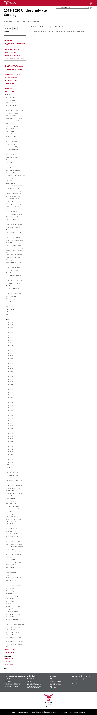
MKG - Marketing (11, 531)
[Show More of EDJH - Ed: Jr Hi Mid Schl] (5, 237)
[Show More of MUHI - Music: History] (5, 536)
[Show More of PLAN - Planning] (5, 575)
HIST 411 (10, 337)
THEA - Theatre (10, 629)
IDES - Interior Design (12, 472)
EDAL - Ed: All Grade (12, 222)
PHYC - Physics (10, 570)
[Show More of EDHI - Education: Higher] (5, 235)
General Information (12, 37)
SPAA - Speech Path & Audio (14, 603)
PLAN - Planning (10, 575)
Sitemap (70, 712)
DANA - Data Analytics (12, 206)
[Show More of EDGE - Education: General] (5, 232)
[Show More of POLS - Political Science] (5, 580)
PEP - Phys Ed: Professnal (13, 562)
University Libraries (32, 683)
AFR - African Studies (12, 113)
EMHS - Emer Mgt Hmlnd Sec (14, 254)
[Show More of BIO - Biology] (5, 154)
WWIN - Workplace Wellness (14, 644)
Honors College (10, 84)
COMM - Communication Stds (14, 193)
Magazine (52, 686)
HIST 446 (10, 387)
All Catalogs (9, 665)
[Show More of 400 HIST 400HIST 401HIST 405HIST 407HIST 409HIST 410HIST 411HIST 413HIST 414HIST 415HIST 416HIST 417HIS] (6, 319)
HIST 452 (10, 397)
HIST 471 (10, 426)
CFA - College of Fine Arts (13, 178)
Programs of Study (11, 34)
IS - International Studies (13, 490)
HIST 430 (10, 374)
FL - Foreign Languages (12, 288)
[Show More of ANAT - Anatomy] (5, 123)
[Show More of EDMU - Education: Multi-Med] (5, 240)
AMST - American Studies (13, 121)
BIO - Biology (10, 154)
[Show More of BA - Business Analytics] (5, 149)
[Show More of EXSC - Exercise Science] (5, 270)
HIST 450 (10, 394)
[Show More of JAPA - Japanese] (5, 498)
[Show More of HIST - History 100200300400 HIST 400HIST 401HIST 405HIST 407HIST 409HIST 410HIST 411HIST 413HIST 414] (5, 309)
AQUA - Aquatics (10, 131)
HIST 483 (10, 439)
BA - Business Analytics (12, 149)
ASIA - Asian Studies (11, 141)
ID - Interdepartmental (12, 475)
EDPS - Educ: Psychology (13, 242)
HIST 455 (10, 402)
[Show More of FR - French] (5, 291)
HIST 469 (10, 420)
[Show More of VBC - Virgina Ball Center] (5, 632)
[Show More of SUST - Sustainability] (5, 619)
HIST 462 (10, 410)
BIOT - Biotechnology (12, 157)
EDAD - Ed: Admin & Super (13, 219)
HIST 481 (10, 433)
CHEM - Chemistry (11, 183)
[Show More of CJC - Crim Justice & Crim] (5, 188)
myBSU (51, 678)
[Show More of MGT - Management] (5, 526)
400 (35, 21)
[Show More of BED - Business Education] (5, 152)
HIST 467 (10, 418)
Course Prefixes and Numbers (14, 59)
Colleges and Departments (11, 686)
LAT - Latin (9, 511)
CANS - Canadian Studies (13, 167)
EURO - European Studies (13, 267)
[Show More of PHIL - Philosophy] (5, 567)
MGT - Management (11, 526)
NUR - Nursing (10, 557)
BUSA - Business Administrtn (14, 165)
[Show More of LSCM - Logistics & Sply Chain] (5, 514)
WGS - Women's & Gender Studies (13, 638)
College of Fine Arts (11, 77)
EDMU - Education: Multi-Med (14, 240)
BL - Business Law (11, 159)
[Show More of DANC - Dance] (5, 209)
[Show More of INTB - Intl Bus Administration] (5, 485)
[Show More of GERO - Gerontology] (5, 304)
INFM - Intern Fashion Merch (14, 483)
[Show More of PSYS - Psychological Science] (5, 583)
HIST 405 (10, 327)
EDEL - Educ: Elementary (13, 227)
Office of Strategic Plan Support (35, 686)
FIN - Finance (10, 286)
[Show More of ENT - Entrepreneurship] (5, 265)
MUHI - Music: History (12, 536)
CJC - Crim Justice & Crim (13, 188)
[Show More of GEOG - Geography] (5, 296)
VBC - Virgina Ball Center (13, 632)
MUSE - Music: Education (13, 541)
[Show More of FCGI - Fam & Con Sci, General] (5, 280)
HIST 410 (10, 335)
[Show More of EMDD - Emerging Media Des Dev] (5, 250)
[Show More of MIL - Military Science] (5, 528)
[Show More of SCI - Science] (5, 593)
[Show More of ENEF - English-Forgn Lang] (5, 257)
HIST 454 (10, 400)
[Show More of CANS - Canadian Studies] (5, 167)
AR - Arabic (9, 134)
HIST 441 (10, 381)
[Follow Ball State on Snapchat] (76, 682)
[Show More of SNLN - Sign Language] (5, 596)
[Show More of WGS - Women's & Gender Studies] (5, 637)
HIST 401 (10, 324)
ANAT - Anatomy (11, 123)
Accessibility (53, 683)
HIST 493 (10, 452)
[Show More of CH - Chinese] (5, 180)
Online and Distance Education (12, 683)
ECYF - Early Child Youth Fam (14, 214)
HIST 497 (10, 459)
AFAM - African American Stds (14, 110)
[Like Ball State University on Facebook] (72, 679)
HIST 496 (10, 457)
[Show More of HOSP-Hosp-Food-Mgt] (5, 467)
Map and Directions (32, 678)
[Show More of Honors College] (4, 83)
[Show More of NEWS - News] (5, 549)
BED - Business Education (13, 152)
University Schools (11, 649)
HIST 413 (10, 340)
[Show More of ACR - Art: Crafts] (5, 100)
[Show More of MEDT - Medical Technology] (5, 519)
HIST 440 (10, 379)
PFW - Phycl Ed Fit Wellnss (13, 565)
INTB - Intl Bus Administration (14, 485)
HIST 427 (10, 369)
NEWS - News (10, 549)
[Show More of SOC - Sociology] (5, 598)
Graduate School (9, 680)
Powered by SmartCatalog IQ (79, 712)
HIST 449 (10, 392)
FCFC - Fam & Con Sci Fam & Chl (15, 278)
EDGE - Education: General (13, 232)
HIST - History (29, 21)
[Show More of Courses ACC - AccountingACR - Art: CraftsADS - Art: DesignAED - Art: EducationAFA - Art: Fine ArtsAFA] (4, 94)
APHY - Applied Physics (12, 128)
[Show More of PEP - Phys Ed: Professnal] (5, 562)
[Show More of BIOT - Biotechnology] (5, 157)
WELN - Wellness (11, 635)
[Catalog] (71, 8)
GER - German (10, 301)
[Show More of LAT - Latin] (5, 511)
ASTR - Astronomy (11, 144)
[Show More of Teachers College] (4, 91)
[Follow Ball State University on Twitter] (76, 679)
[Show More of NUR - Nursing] (5, 557)
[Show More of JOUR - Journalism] (5, 501)
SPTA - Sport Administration (14, 614)
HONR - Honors (10, 464)
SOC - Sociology (10, 598)
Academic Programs (11, 52)
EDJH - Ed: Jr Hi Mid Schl (13, 237)
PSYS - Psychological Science (14, 583)
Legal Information (56, 712)
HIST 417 (10, 350)
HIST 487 (10, 446)
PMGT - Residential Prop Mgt (14, 578)
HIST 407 (10, 330)
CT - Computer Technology (13, 204)
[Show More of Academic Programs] (4, 52)
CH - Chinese (9, 180)
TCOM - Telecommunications (14, 622)
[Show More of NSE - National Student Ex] (5, 554)
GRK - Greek (9, 306)
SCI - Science (9, 593)
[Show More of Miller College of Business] (4, 69)
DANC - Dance (10, 209)
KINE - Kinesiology (11, 503)
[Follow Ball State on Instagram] (83, 679)
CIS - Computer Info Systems (14, 185)
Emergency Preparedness (56, 681)
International (8, 681)
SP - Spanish (9, 609)
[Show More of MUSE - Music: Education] (5, 541)
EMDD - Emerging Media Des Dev (14, 251)
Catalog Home (9, 658)
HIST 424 (10, 361)
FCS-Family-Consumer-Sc (13, 283)
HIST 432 (10, 376)
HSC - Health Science (12, 470)
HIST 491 (10, 449)
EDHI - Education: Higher (13, 235)
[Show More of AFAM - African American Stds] (5, 110)
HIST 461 (10, 407)
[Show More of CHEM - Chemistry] (5, 183)
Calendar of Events (32, 680)
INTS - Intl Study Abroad (13, 488)
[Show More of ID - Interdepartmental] (5, 475)
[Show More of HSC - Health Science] (5, 470)
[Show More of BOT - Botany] (5, 162)
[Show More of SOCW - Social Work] (5, 601)
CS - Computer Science (12, 198)
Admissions (8, 40)
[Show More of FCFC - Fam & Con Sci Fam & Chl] (5, 278)
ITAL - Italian (9, 496)
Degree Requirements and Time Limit (15, 44)
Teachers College (10, 91)
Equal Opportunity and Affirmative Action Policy (40, 712)
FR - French (9, 291)
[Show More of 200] (6, 314)
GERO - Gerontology (12, 304)
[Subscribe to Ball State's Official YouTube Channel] (79, 679)
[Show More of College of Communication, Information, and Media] (4, 72)
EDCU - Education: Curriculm (14, 224)
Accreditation (9, 653)
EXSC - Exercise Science (12, 270)
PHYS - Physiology (11, 572)
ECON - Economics (11, 211)
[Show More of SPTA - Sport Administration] (5, 614)
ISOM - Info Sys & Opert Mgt (14, 493)
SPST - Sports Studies (12, 611)
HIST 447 (10, 389)
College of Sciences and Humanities (13, 87)
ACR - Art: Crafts (10, 100)
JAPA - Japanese (10, 498)
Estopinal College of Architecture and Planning (14, 65)
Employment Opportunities (34, 684)
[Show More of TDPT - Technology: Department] (5, 624)
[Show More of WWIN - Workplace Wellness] (5, 644)
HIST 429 (10, 371)
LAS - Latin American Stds (13, 509)
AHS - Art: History (11, 115)
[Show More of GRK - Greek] (5, 306)
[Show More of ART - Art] (5, 139)
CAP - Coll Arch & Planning (13, 170)
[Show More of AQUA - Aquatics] (5, 131)
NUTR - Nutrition (11, 559)
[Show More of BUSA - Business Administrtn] (5, 165)
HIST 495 (10, 454)
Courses (23, 21)
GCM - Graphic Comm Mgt (13, 293)
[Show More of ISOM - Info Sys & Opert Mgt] (5, 493)
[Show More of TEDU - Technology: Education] (5, 627)
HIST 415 (11, 345)
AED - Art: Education (12, 105)
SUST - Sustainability (12, 619)
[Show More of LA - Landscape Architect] (5, 506)
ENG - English (10, 260)
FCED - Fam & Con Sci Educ (14, 275)
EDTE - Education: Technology (14, 248)
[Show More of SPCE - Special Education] (5, 606)
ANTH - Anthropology (12, 126)
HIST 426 (10, 366)
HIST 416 (10, 348)
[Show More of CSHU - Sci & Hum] (5, 201)
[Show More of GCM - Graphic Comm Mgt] (5, 293)
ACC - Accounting (11, 97)
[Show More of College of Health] (4, 80)
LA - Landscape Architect (13, 506)
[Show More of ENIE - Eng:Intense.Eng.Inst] (5, 262)
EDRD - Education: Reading (13, 245)
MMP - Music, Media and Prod (14, 533)
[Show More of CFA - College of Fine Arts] (5, 178)
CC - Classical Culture (12, 172)
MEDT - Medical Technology (14, 519)
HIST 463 (10, 413)
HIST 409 (10, 332)
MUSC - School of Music (13, 539)
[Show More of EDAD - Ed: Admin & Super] (5, 219)
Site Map (7, 661)
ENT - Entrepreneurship (12, 265)
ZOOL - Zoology (10, 646)
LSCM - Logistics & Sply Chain (14, 514)
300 (8, 317)
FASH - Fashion (10, 273)
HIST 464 (10, 415)
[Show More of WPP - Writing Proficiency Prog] (5, 641)
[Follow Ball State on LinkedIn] (72, 682)
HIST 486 (10, 444)
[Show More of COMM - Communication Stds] (5, 193)
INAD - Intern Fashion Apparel (14, 480)
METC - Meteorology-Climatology (12, 522)
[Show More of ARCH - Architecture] (5, 136)
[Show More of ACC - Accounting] (5, 97)
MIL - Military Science (12, 528)
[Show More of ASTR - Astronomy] (5, 144)
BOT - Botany (10, 162)
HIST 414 (10, 343)
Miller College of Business (13, 69)
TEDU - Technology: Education (14, 627)
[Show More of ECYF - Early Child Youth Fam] (5, 214)
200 (8, 314)
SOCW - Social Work (11, 601)
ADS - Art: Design (11, 102)
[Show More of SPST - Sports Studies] (5, 611)
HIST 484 (10, 441)
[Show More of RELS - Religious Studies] (5, 585)
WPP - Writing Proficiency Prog (15, 641)
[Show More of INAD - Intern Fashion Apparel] (5, 480)
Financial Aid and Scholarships (12, 684)
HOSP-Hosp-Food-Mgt (12, 467)
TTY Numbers (64, 712)
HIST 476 (10, 431)
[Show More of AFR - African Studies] (5, 113)
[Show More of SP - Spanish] (5, 609)
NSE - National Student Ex (13, 554)
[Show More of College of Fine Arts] (4, 77)
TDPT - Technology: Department (15, 624)
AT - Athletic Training (12, 147)
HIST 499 (10, 462)
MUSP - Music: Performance (14, 544)
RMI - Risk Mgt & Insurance (14, 590)
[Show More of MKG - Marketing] (5, 531)
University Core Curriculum (14, 55)
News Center (53, 687)
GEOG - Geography (11, 296)
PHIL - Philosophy (11, 567)
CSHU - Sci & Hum (11, 201)
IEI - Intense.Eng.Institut (13, 477)
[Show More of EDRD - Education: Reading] (5, 245)
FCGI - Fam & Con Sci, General (14, 280)
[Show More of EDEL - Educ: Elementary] (5, 227)
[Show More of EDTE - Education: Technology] (5, 248)
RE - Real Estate (10, 588)
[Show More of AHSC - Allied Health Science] (5, 118)
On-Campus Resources (33, 687)
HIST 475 (10, 428)
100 (8, 311)
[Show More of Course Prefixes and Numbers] (4, 58)
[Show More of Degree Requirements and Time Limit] (4, 43)
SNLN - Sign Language (12, 596)
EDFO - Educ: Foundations (13, 230)
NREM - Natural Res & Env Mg (14, 552)
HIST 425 (10, 363)
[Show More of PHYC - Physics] (5, 570)
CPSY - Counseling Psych (13, 196)
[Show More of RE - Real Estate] (5, 588)
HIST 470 (10, 423)
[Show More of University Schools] (4, 649)
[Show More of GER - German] (5, 301)
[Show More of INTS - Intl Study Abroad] (5, 488)
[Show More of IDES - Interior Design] (5, 472)
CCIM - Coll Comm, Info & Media (15, 175)
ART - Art (8, 139)
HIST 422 (10, 356)
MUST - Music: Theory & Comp (15, 546)
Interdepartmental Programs (15, 62)
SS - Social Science (11, 616)
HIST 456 (10, 405)
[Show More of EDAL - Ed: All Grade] (5, 222)
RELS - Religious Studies (13, 585)
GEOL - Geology (10, 298)
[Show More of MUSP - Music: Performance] (5, 544)
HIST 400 (10, 322)
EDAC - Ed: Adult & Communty (14, 217)
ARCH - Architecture (11, 136)
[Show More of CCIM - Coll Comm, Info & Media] (5, 175)
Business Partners (54, 680)
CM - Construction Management (15, 191)
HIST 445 (10, 384)
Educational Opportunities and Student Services (14, 48)
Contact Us (30, 681)
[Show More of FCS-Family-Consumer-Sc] (5, 283)
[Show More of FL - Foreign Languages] (5, 288)
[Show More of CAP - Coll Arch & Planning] (5, 170)
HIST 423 (10, 358)
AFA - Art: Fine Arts (11, 108)
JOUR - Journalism (11, 501)
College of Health (11, 80)
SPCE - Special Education (13, 606)
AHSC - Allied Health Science (14, 118)
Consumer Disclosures (55, 684)
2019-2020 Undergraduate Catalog (12, 21)
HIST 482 (10, 436)
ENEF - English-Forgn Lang (13, 257)
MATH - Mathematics (12, 516)
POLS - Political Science (13, 580)
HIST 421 (10, 353)
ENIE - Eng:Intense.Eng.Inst (13, 262)
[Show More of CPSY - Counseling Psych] (5, 196)
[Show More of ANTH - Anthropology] (5, 126)
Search (15, 28)
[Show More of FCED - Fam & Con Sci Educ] (5, 275)
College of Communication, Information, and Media (14, 73)
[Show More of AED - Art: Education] (5, 105)
